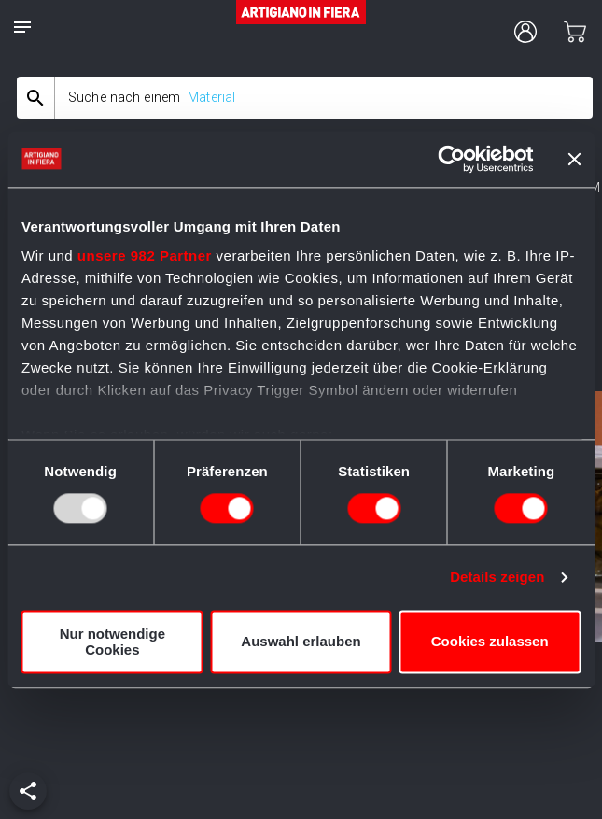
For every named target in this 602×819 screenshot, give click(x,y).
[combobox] (305, 97)
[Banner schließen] (574, 158)
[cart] (575, 31)
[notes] (22, 27)
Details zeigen (497, 578)
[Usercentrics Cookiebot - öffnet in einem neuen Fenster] (451, 159)
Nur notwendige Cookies (112, 641)
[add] (28, 791)
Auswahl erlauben (300, 642)
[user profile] (525, 31)
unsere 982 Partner (144, 255)
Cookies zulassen (490, 642)
